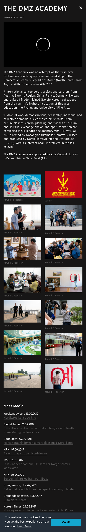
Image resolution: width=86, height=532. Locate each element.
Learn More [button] (24, 526)
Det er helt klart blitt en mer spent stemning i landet (39, 489)
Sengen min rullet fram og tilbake (26, 478)
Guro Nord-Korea (15, 500)
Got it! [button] (66, 522)
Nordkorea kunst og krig (20, 417)
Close (80, 7)
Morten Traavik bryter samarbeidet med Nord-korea (38, 442)
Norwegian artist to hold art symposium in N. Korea (38, 510)
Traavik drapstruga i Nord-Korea (25, 453)
